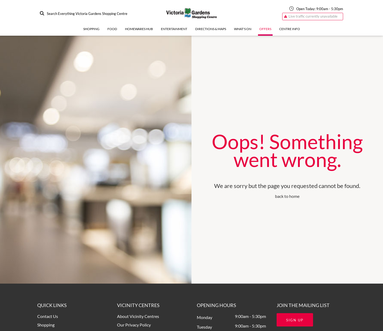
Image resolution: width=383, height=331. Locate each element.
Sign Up (294, 320)
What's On (242, 29)
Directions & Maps (210, 29)
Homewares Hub (139, 29)
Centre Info (289, 29)
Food (112, 29)
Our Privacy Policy (134, 324)
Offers (265, 29)
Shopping (91, 29)
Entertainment (174, 29)
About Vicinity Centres (138, 316)
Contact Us (47, 316)
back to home (287, 196)
